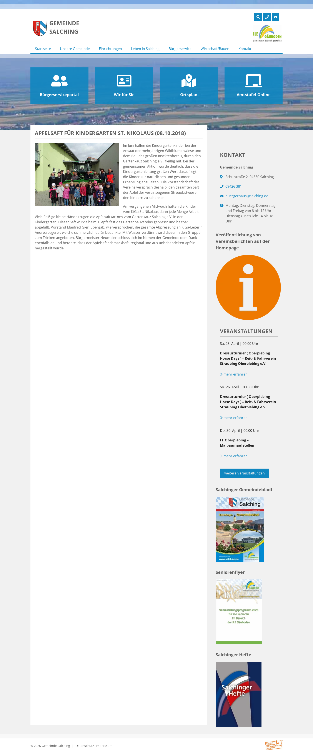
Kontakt (244, 48)
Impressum (104, 746)
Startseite (43, 48)
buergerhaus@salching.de (246, 196)
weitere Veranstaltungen (244, 473)
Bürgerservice (180, 48)
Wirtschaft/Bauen (215, 48)
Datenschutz (85, 746)
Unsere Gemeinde (75, 48)
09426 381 (233, 186)
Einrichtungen (110, 48)
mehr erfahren (234, 374)
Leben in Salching (145, 48)
